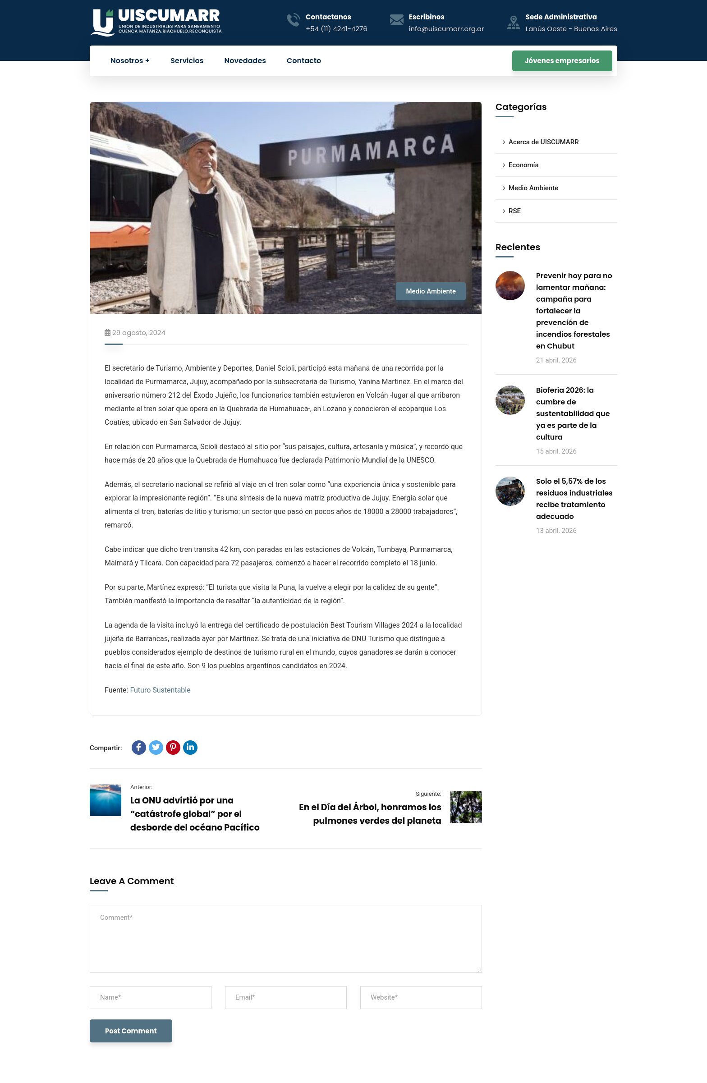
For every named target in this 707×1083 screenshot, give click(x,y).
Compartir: (106, 748)
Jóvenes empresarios (562, 60)
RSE (515, 211)
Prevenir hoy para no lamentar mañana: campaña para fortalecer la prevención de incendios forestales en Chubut (574, 311)
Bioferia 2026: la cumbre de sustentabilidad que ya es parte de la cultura (573, 413)
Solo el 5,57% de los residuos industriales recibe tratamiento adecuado (574, 499)
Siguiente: (428, 793)
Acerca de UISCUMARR (544, 142)
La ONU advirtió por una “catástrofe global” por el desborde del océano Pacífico (195, 814)
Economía (524, 165)
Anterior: (141, 787)
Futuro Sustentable (160, 690)
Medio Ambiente (431, 291)
